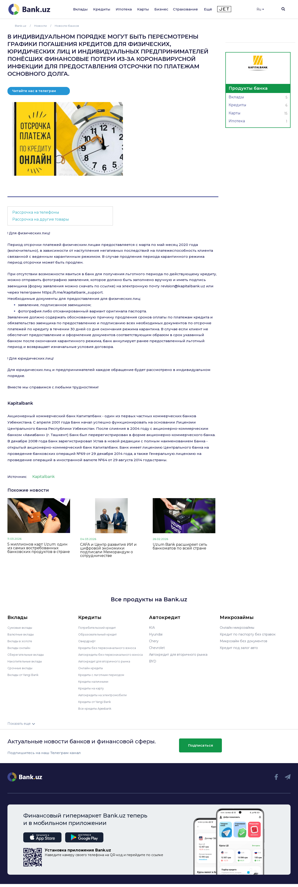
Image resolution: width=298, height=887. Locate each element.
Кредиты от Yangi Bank (97, 705)
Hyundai (156, 634)
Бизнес (161, 9)
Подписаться (200, 748)
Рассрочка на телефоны (35, 212)
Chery (154, 641)
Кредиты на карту (93, 691)
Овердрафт (88, 641)
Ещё (208, 9)
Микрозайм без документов (243, 641)
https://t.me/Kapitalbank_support (72, 292)
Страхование (185, 9)
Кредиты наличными (95, 685)
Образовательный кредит (100, 634)
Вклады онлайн (20, 648)
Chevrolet (157, 648)
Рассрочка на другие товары (40, 219)
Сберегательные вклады (27, 654)
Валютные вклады (22, 634)
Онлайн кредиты (92, 671)
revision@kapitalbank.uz (183, 286)
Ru (260, 9)
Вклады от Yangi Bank (25, 675)
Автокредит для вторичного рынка (107, 664)
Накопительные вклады (27, 661)
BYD (152, 661)
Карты (143, 9)
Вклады (80, 9)
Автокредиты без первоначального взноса (108, 656)
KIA (152, 628)
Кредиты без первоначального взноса (110, 648)
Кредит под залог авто (239, 648)
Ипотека (124, 9)
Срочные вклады (21, 668)
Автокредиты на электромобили (105, 698)
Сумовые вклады (21, 628)
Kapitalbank (20, 403)
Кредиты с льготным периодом (104, 678)
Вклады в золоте (21, 641)
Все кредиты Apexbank (97, 712)
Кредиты (101, 9)
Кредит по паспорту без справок (248, 634)
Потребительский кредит (100, 628)
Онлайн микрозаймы (237, 628)
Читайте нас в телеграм (34, 91)
